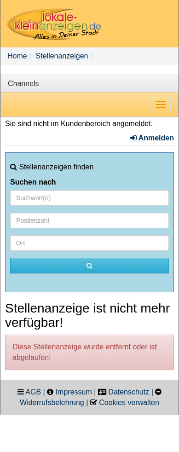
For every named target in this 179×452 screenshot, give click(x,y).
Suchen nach (33, 182)
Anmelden (152, 138)
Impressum (74, 392)
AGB (33, 392)
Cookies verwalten (129, 402)
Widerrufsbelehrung (52, 402)
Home (17, 56)
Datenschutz (128, 392)
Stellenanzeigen (62, 56)
